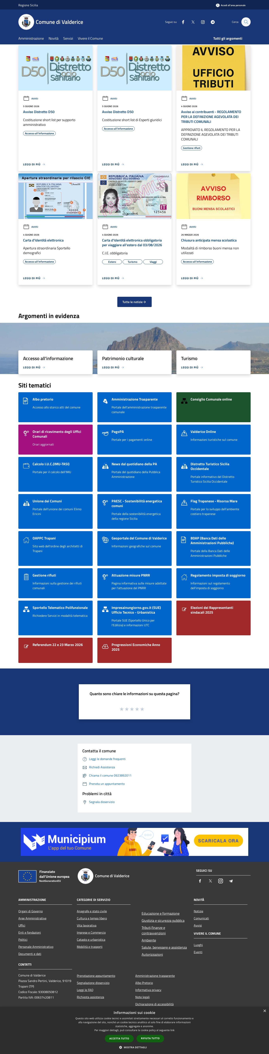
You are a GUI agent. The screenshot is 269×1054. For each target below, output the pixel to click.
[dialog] (134, 1030)
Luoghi (198, 945)
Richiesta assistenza (90, 997)
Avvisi (30, 98)
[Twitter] (191, 21)
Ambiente (149, 940)
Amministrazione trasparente (155, 975)
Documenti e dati (29, 953)
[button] (134, 1047)
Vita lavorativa (86, 925)
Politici (22, 939)
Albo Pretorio (144, 982)
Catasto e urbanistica (91, 939)
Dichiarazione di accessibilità (154, 1004)
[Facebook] (181, 21)
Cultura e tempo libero (92, 918)
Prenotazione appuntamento (96, 975)
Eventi (198, 952)
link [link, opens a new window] (172, 1030)
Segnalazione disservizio (93, 982)
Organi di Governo (30, 911)
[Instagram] (201, 21)
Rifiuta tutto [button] (150, 1038)
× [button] (264, 1011)
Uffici (21, 925)
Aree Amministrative (32, 918)
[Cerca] (246, 22)
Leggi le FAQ (85, 990)
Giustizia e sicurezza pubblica (163, 920)
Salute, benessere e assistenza (164, 947)
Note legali (142, 997)
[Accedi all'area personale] (231, 5)
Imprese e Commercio (91, 932)
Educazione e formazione (161, 913)
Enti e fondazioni (29, 932)
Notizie (198, 911)
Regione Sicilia (28, 5)
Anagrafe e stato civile (92, 911)
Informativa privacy (148, 990)
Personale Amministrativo (35, 946)
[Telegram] (211, 21)
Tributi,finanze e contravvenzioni (154, 930)
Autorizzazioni (152, 954)
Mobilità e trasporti (90, 946)
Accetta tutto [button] (119, 1038)
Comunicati (201, 918)
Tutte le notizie (134, 302)
